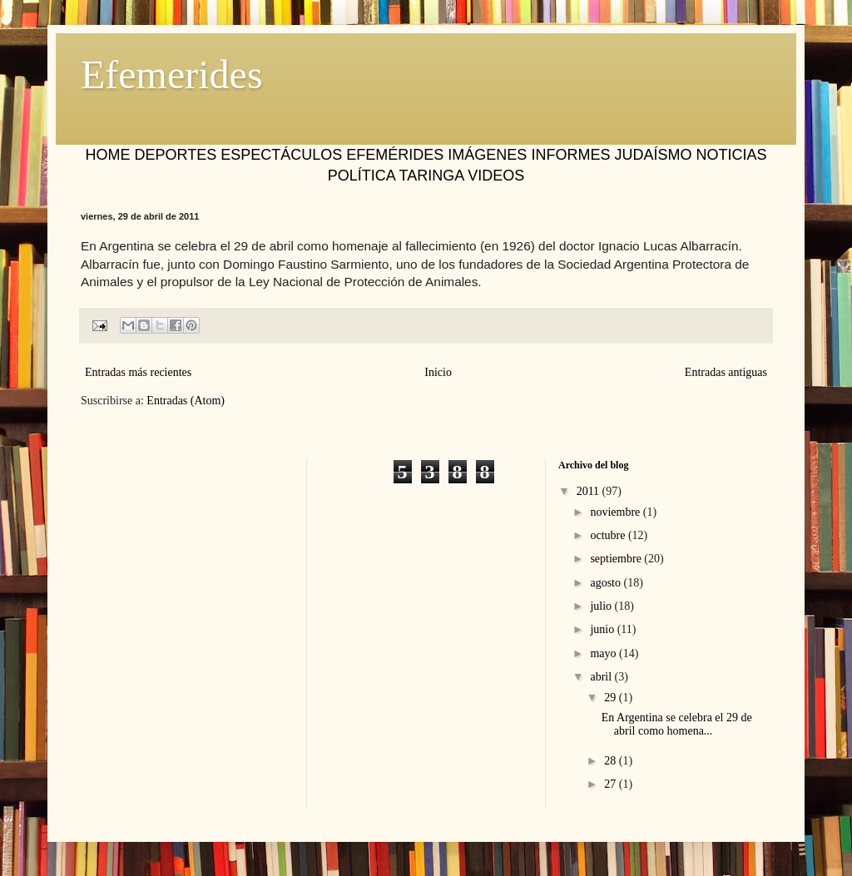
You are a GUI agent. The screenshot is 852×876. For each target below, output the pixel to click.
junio (603, 629)
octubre (608, 535)
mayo (604, 653)
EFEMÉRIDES (394, 154)
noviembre (616, 512)
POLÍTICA (361, 175)
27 (611, 784)
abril (602, 677)
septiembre (617, 558)
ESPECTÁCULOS (281, 154)
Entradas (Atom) (185, 400)
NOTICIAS (731, 154)
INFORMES (570, 154)
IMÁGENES (487, 154)
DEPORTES (176, 154)
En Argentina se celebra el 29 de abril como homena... (677, 724)
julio (602, 606)
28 (611, 761)
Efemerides (172, 74)
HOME (108, 154)
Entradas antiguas (726, 372)
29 (611, 697)
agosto (606, 583)
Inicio (438, 372)
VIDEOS (496, 175)
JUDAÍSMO (652, 154)
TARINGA (431, 175)
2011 (589, 491)
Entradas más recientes (138, 372)
